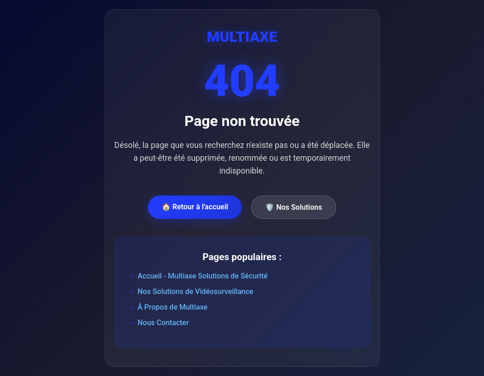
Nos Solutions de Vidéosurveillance (196, 291)
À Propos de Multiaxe (173, 307)
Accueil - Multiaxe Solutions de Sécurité (203, 276)
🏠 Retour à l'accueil (195, 206)
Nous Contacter (163, 322)
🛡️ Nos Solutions (293, 207)
